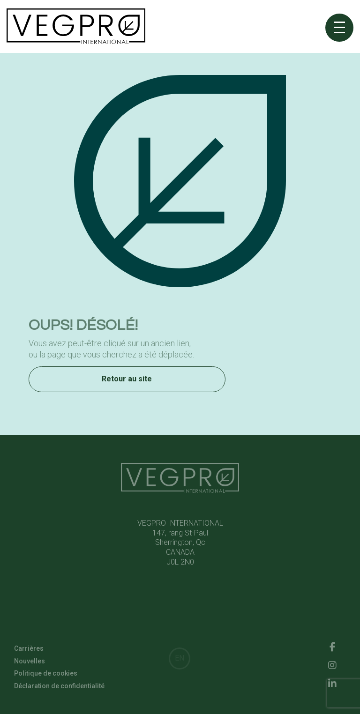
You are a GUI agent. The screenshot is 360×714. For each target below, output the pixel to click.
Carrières (29, 650)
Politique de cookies (45, 675)
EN (179, 658)
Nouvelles (29, 662)
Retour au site (127, 380)
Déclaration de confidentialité (59, 687)
